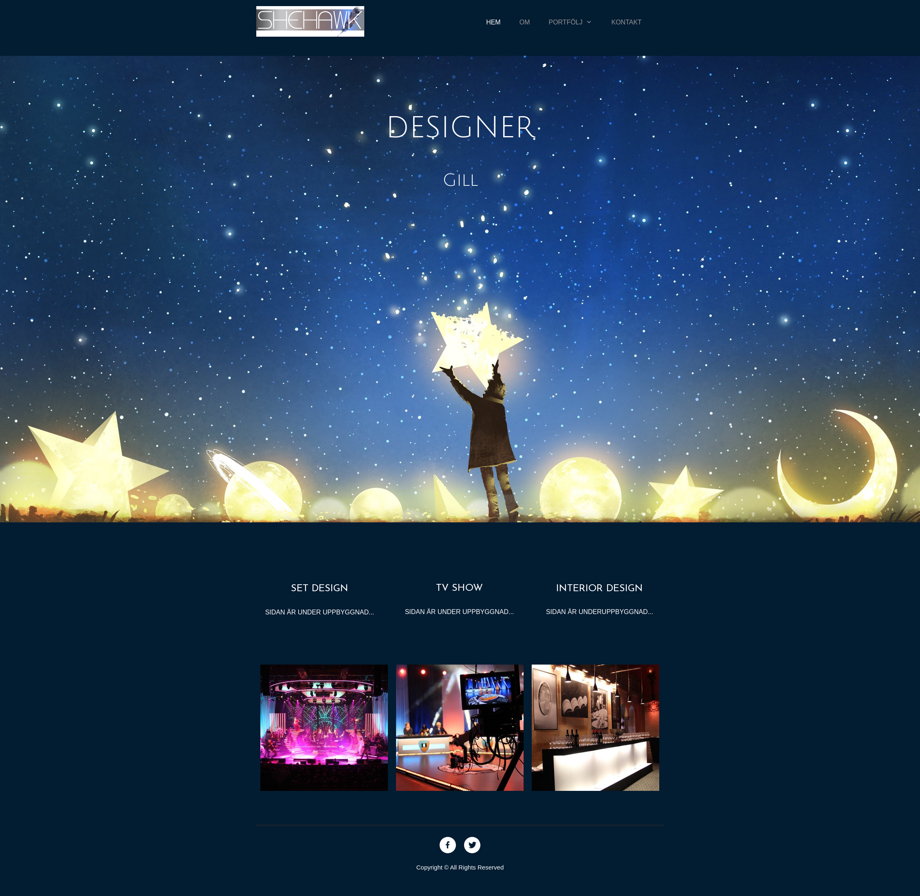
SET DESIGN (319, 589)
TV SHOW (459, 588)
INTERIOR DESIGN (599, 589)
